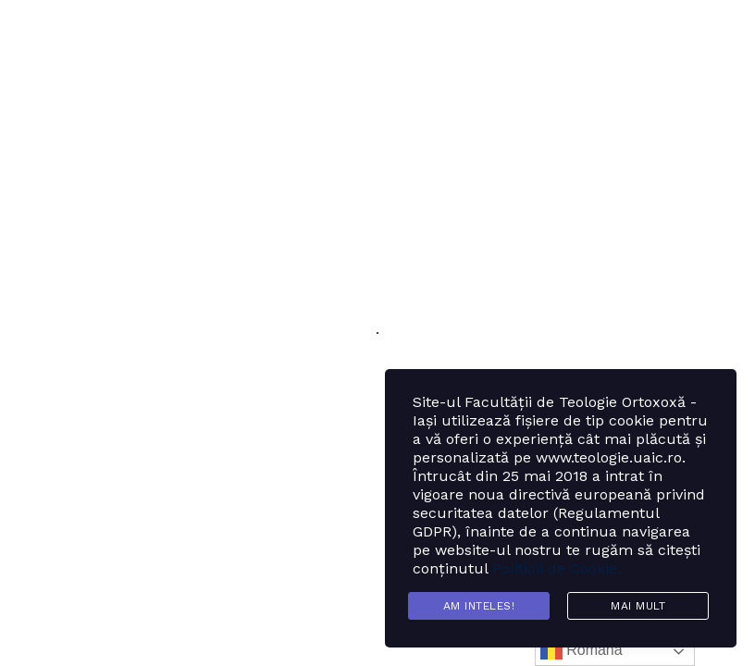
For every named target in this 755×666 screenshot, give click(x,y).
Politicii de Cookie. (556, 568)
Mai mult (638, 605)
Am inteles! (479, 605)
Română (581, 651)
